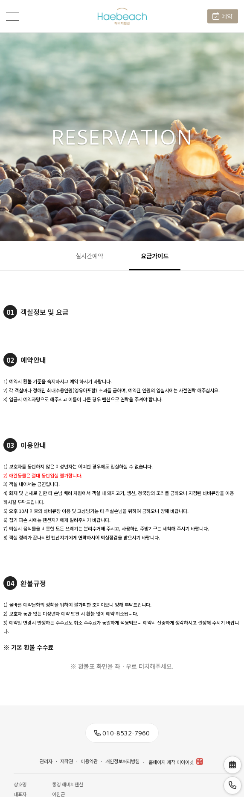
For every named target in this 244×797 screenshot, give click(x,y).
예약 (222, 16)
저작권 (66, 761)
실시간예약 (89, 255)
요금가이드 (154, 255)
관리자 (46, 761)
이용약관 (89, 761)
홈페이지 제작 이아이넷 (175, 761)
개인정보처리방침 (122, 761)
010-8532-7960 (122, 733)
